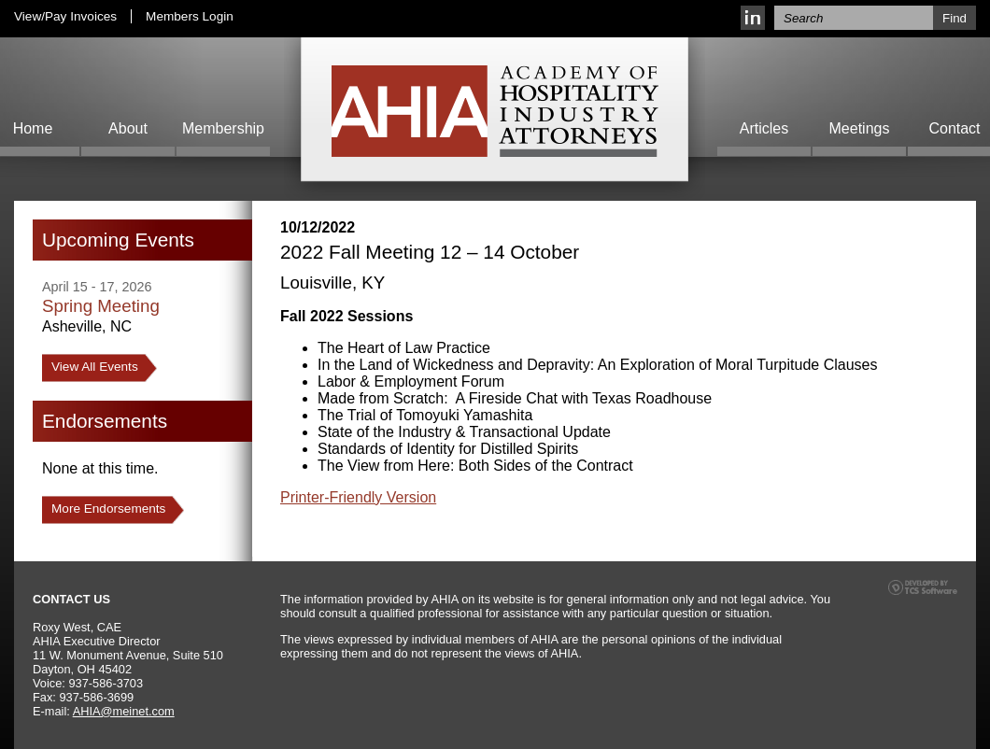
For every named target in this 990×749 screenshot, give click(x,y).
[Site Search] (853, 18)
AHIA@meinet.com (124, 711)
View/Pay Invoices (65, 16)
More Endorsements (108, 509)
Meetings (859, 128)
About (128, 128)
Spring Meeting (101, 306)
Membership (223, 128)
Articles (764, 128)
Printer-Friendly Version (358, 497)
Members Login (189, 16)
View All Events (94, 367)
